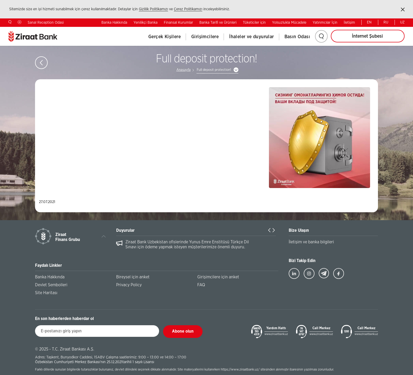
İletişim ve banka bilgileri (311, 242)
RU (386, 22)
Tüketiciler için (254, 22)
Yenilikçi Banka (146, 22)
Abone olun (183, 331)
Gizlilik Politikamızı (153, 9)
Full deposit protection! (214, 70)
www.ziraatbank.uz (276, 334)
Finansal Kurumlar (178, 22)
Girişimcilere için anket (218, 277)
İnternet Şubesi (367, 36)
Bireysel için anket (133, 277)
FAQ (201, 285)
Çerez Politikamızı (188, 9)
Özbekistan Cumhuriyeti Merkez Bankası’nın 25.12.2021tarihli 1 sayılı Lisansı (94, 362)
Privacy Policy (129, 285)
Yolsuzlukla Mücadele (289, 22)
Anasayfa (183, 70)
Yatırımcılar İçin (325, 22)
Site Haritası (46, 293)
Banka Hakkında (114, 22)
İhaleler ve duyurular (251, 36)
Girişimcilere (205, 36)
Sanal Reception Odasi (46, 22)
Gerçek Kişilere (164, 36)
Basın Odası (297, 36)
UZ (402, 22)
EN (369, 22)
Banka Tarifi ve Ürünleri (218, 22)
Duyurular (125, 230)
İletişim (349, 22)
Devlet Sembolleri (51, 285)
